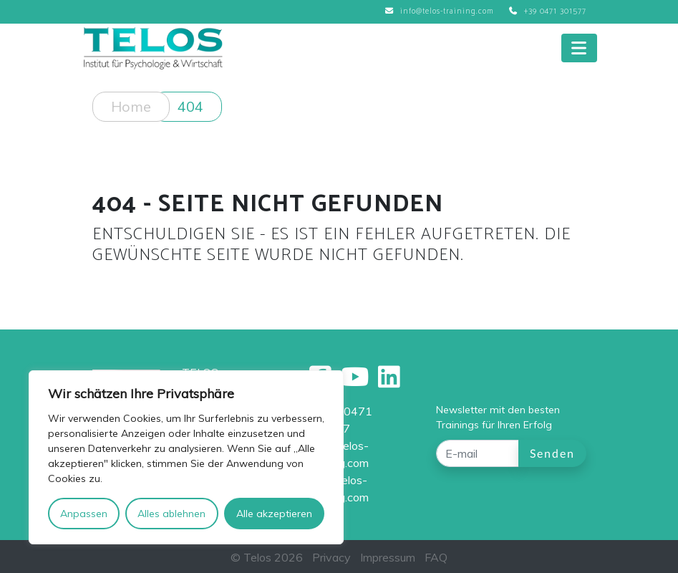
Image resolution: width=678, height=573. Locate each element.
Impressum (387, 557)
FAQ (436, 557)
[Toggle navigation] (579, 48)
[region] (186, 457)
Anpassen (83, 513)
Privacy (331, 557)
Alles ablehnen (171, 513)
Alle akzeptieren (274, 513)
